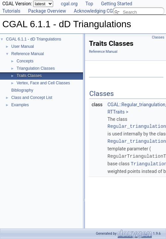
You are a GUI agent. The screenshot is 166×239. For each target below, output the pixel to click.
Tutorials (11, 11)
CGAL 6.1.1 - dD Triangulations (33, 39)
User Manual (22, 46)
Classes (158, 37)
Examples (20, 105)
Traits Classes (29, 75)
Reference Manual (27, 53)
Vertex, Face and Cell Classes (43, 83)
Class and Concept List (31, 97)
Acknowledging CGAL (96, 11)
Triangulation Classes (36, 68)
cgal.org (69, 3)
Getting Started (116, 3)
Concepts (25, 61)
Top (89, 3)
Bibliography (22, 90)
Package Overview (47, 11)
